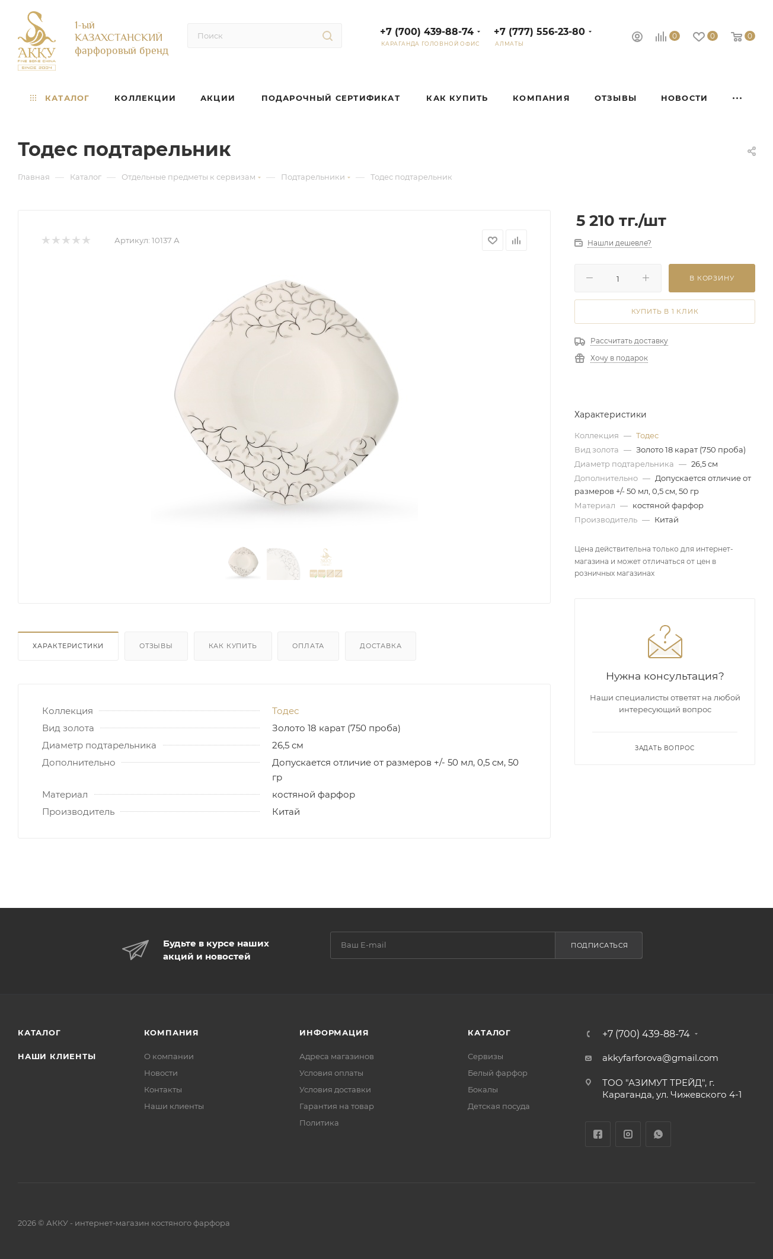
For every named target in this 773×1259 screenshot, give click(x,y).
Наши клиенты (57, 1056)
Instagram (628, 1134)
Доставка (380, 646)
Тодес (285, 710)
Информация (334, 1032)
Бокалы (483, 1089)
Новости (161, 1073)
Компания (171, 1032)
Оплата (308, 646)
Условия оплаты (331, 1073)
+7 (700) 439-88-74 (427, 31)
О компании (169, 1056)
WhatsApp (658, 1134)
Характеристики (68, 646)
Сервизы (485, 1056)
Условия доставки (335, 1089)
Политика (319, 1122)
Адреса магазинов (336, 1056)
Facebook (598, 1134)
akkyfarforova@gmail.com (660, 1057)
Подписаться (599, 945)
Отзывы (156, 646)
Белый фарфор (498, 1073)
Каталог (39, 1032)
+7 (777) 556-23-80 (539, 31)
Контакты (163, 1089)
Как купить (233, 646)
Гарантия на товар (336, 1106)
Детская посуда (499, 1106)
